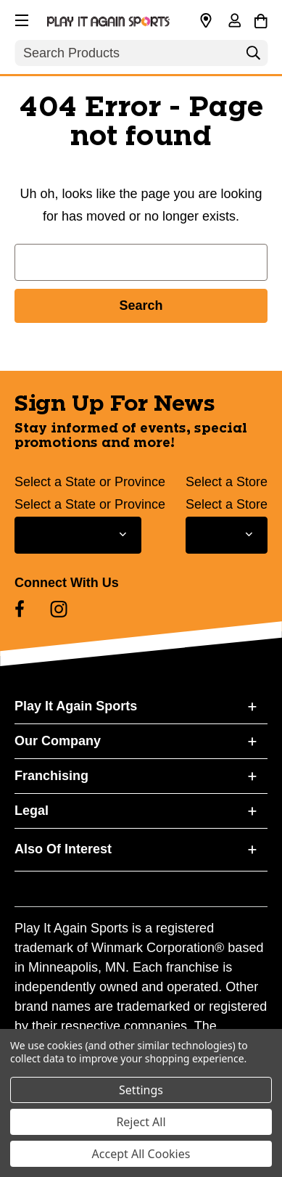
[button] (20, 18)
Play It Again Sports (75, 706)
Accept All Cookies (141, 1154)
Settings (141, 1090)
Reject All (140, 1122)
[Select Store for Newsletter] (227, 535)
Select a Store (227, 482)
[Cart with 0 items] (261, 19)
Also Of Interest (63, 849)
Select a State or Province (89, 482)
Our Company (57, 741)
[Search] (253, 56)
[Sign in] (234, 21)
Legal (31, 810)
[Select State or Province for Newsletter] (77, 535)
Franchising (51, 775)
